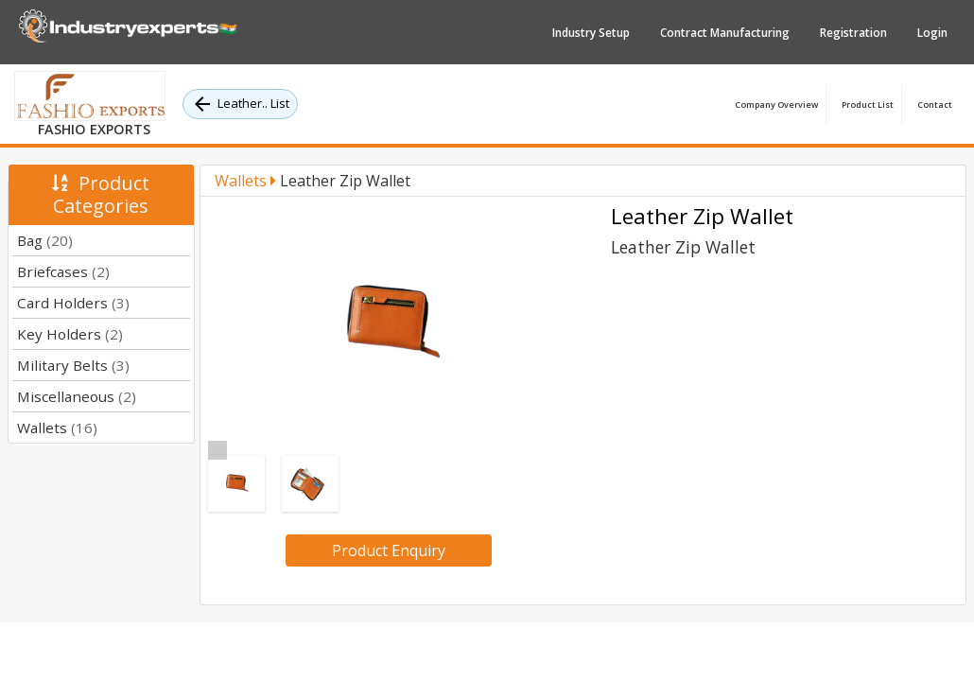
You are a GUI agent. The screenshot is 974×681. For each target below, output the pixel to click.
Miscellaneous (76, 396)
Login (932, 33)
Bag (45, 240)
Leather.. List (240, 104)
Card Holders (73, 302)
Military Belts (73, 365)
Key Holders (70, 333)
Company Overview (776, 104)
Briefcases (63, 271)
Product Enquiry (388, 550)
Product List (868, 104)
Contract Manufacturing (725, 33)
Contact (934, 104)
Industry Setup (591, 33)
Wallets (57, 427)
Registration (853, 33)
